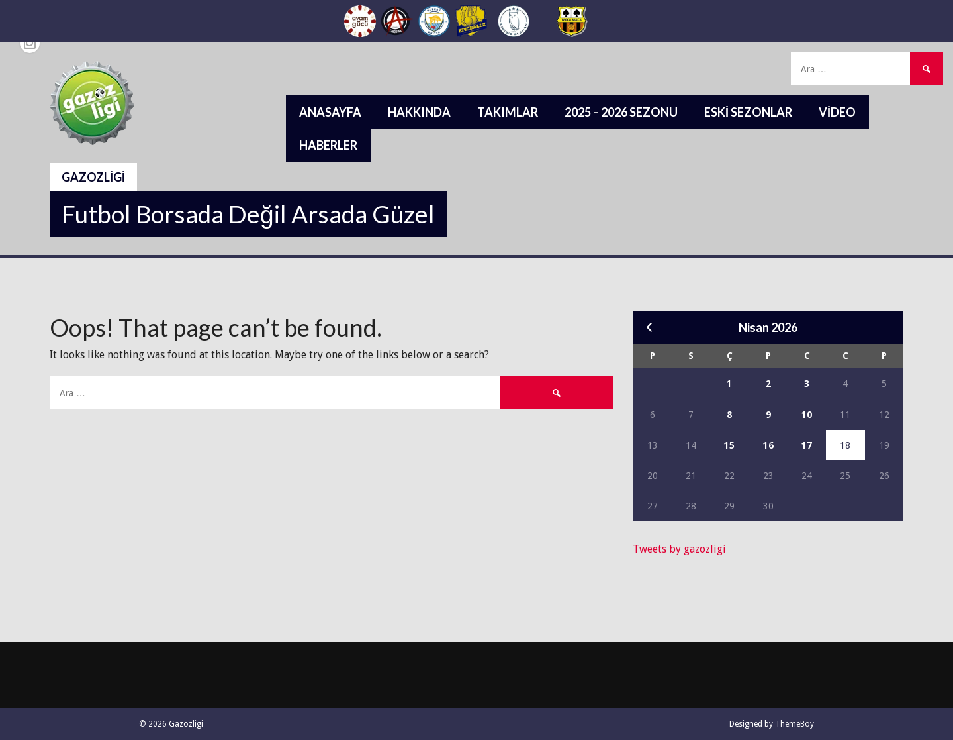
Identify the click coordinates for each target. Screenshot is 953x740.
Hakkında (419, 112)
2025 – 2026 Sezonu (621, 112)
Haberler (328, 145)
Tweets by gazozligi (679, 549)
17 (806, 445)
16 (768, 445)
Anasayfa (330, 112)
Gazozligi (93, 177)
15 (729, 445)
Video (837, 112)
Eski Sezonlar (748, 112)
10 (806, 414)
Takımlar (507, 112)
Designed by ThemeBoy (771, 724)
